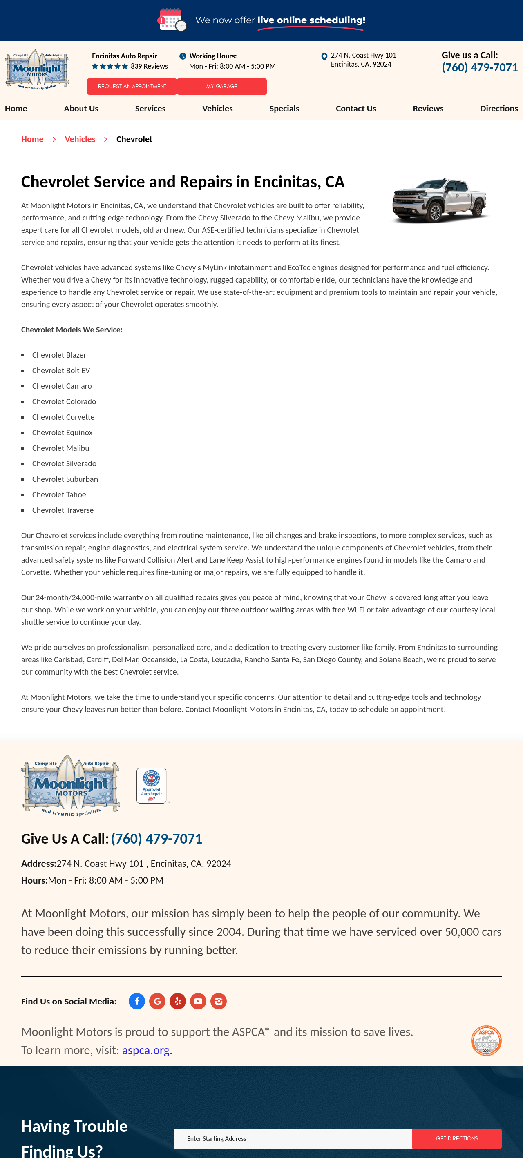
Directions (499, 108)
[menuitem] (16, 108)
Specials (284, 108)
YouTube (198, 1001)
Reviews (428, 108)
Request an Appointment (132, 86)
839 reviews (149, 66)
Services (150, 108)
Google (157, 1001)
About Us (81, 108)
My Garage (222, 86)
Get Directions (457, 1138)
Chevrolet (134, 139)
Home (16, 108)
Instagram (218, 1001)
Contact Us (356, 108)
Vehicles (217, 108)
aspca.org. (147, 1050)
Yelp (178, 1001)
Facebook (137, 1001)
